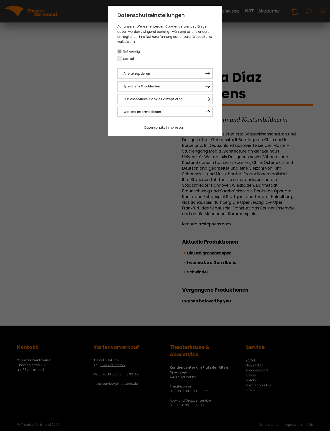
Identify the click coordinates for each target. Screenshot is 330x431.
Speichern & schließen (141, 86)
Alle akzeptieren (136, 73)
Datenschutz (154, 127)
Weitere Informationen (142, 112)
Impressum (177, 127)
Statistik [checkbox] (129, 58)
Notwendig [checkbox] (131, 51)
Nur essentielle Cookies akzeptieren (153, 99)
